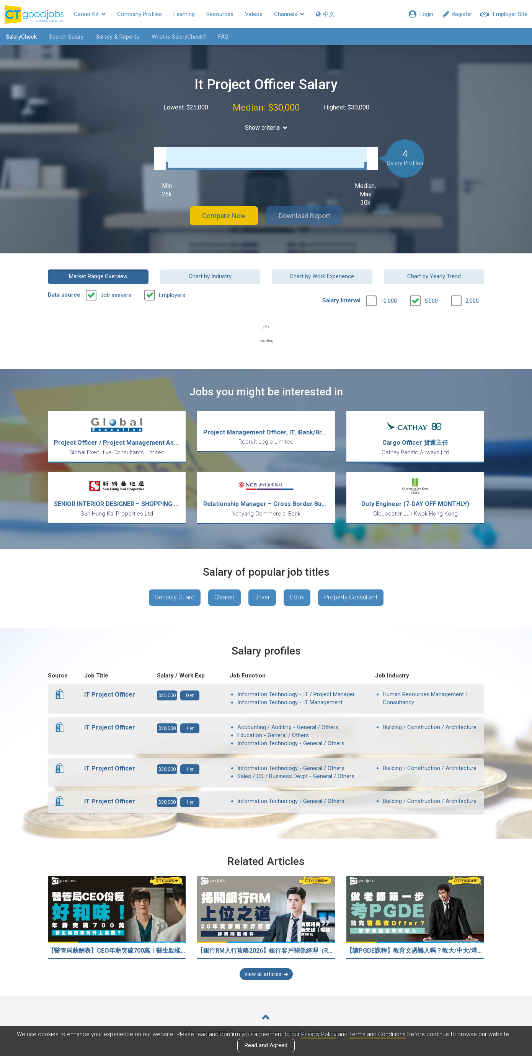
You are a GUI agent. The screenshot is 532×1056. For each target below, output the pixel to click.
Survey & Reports (117, 36)
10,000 (388, 300)
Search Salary (66, 36)
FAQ (223, 36)
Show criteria (266, 127)
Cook (297, 597)
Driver (262, 597)
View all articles (266, 974)
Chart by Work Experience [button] (322, 276)
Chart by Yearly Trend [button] (434, 276)
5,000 (431, 300)
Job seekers (115, 295)
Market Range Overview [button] (98, 276)
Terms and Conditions (377, 1034)
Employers (172, 295)
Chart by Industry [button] (210, 276)
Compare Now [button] (224, 216)
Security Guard (174, 597)
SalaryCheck (21, 36)
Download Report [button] (304, 216)
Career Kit (90, 14)
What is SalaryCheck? (179, 36)
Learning (184, 14)
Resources (219, 14)
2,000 (472, 300)
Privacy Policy (318, 1034)
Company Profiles (139, 14)
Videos (254, 14)
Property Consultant (350, 597)
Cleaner (224, 597)
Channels (289, 14)
